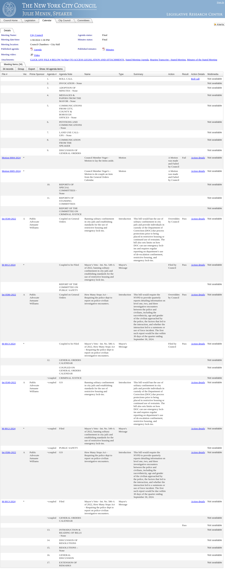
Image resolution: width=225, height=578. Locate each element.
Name (87, 74)
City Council (36, 35)
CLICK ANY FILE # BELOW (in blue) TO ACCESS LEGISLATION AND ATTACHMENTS (77, 59)
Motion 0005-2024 (11, 171)
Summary (138, 74)
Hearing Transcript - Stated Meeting (168, 59)
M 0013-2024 (8, 343)
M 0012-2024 (8, 264)
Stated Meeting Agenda (137, 59)
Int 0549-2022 (9, 218)
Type (121, 74)
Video (37, 55)
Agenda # (51, 74)
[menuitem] (8, 69)
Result (185, 74)
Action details (198, 157)
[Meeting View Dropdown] (51, 69)
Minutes (110, 49)
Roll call (195, 78)
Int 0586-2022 (9, 294)
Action (171, 74)
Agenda (38, 49)
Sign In (220, 2)
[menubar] (32, 69)
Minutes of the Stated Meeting (202, 59)
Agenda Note (65, 74)
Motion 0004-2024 (11, 157)
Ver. (25, 74)
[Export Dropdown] (31, 69)
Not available (215, 78)
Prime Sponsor (37, 74)
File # (4, 74)
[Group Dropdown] (21, 69)
